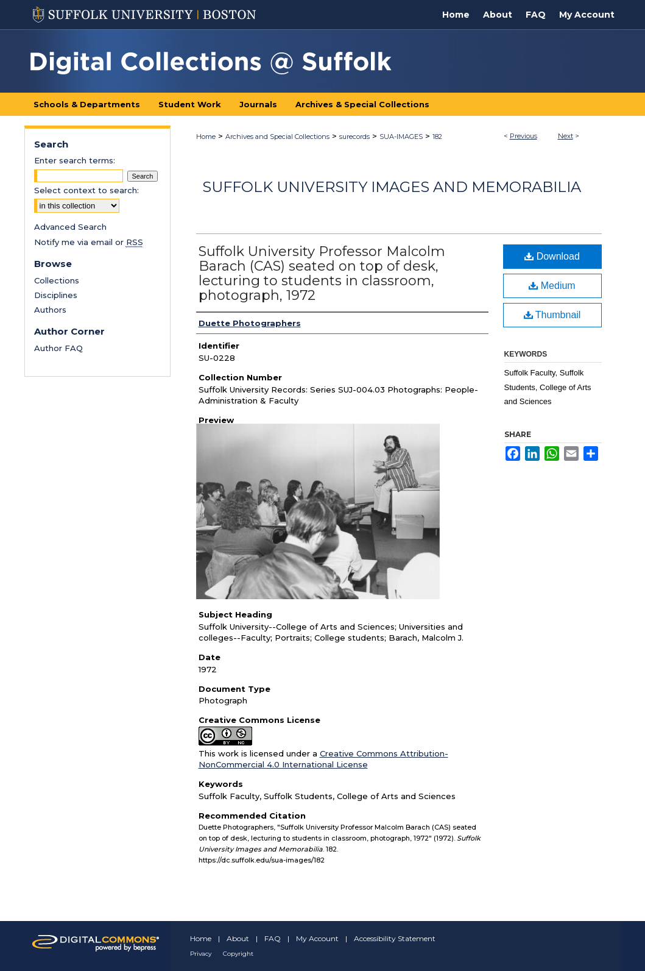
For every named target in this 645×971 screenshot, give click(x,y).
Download (552, 256)
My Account (317, 938)
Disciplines (55, 295)
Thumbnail (552, 315)
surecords (354, 136)
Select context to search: (86, 190)
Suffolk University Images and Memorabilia (391, 187)
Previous (523, 136)
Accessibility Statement (394, 938)
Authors (50, 310)
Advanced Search (70, 227)
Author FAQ (58, 348)
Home (206, 136)
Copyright (238, 954)
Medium (552, 285)
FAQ (272, 938)
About (238, 938)
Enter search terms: (74, 160)
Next (565, 136)
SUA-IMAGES (401, 136)
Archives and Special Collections (277, 136)
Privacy (200, 954)
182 (437, 136)
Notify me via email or (88, 242)
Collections (56, 280)
